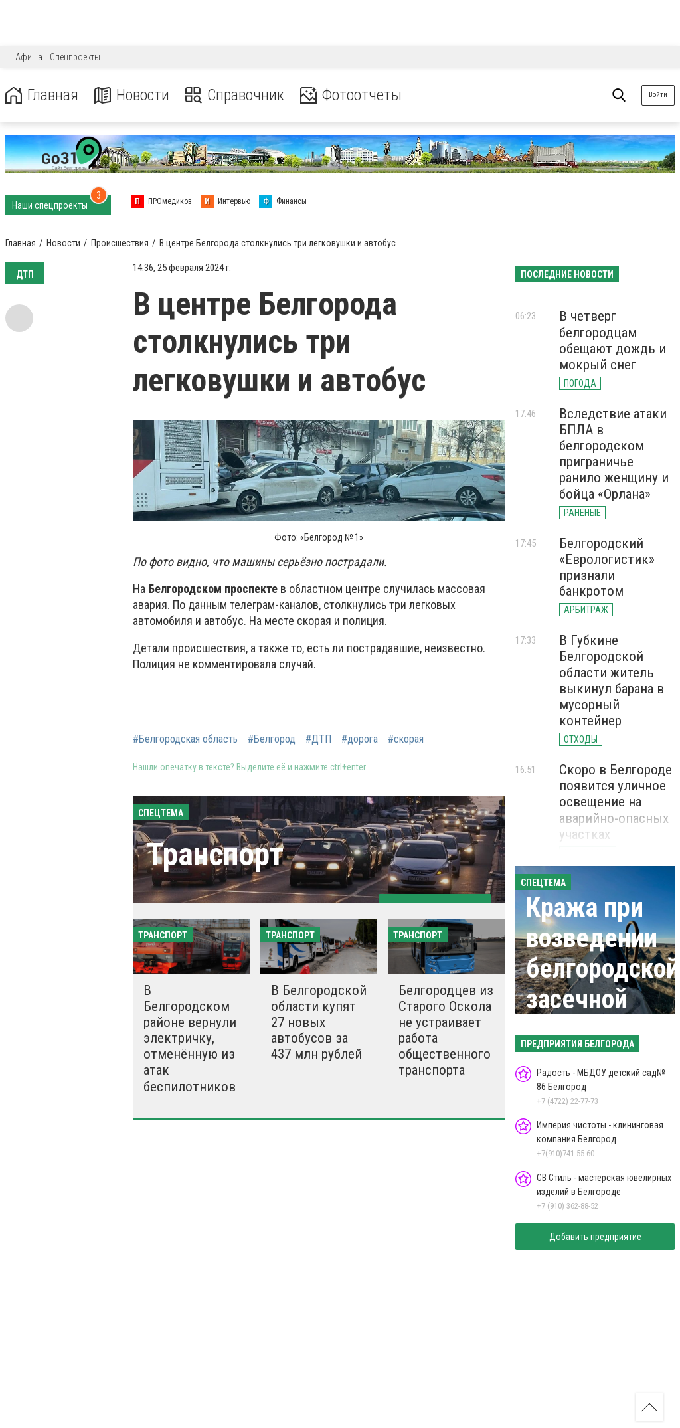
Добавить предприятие (595, 1236)
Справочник (234, 95)
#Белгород (272, 739)
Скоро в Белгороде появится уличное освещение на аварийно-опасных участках (615, 802)
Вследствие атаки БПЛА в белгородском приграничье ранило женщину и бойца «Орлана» (614, 454)
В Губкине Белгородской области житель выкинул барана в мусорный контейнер (611, 680)
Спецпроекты (75, 57)
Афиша (28, 57)
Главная (41, 95)
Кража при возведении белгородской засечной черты (602, 968)
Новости (131, 95)
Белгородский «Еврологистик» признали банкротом (607, 567)
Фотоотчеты (351, 95)
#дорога (359, 739)
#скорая (406, 739)
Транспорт (215, 854)
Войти (658, 94)
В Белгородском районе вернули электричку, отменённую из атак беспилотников (189, 1038)
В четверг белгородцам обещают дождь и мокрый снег (612, 340)
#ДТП (318, 739)
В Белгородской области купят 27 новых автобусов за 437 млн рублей (319, 1022)
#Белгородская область (185, 739)
